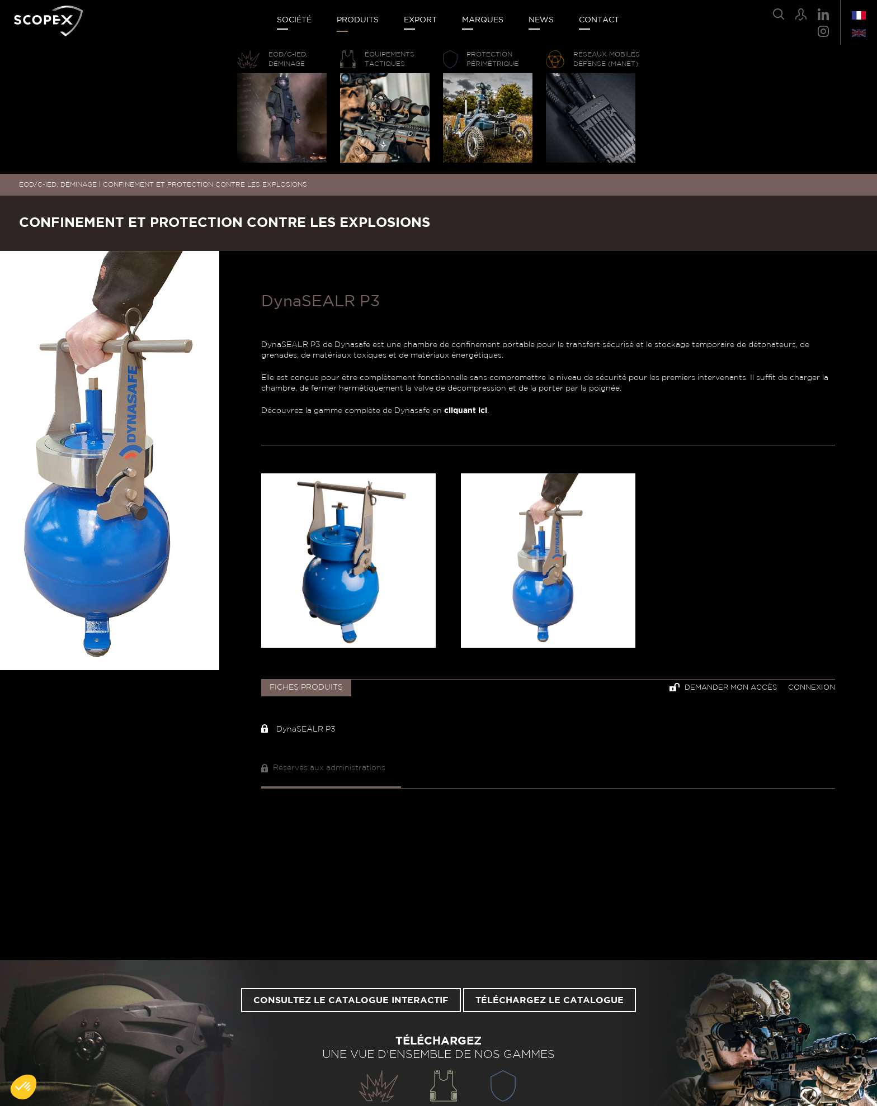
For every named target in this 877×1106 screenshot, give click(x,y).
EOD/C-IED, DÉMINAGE (58, 184)
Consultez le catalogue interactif (351, 1000)
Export (420, 20)
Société (294, 20)
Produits (358, 20)
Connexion (811, 687)
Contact (599, 20)
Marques (482, 20)
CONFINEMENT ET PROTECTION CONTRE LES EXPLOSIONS (205, 184)
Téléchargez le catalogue (549, 1000)
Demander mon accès (723, 687)
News (541, 20)
